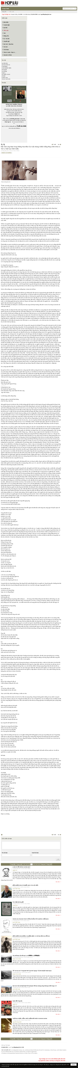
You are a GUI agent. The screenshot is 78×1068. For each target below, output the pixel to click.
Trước (54, 144)
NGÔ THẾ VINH (16, 888)
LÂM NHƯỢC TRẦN (6, 68)
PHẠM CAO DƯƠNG (6, 152)
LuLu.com (22, 118)
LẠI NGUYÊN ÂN (6, 64)
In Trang (2, 835)
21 (31, 864)
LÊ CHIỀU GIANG (6, 74)
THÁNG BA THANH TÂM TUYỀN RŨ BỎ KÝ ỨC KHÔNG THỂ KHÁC (31, 919)
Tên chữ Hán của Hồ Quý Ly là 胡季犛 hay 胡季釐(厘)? (26, 955)
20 (29, 864)
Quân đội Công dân (17, 1001)
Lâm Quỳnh (4, 69)
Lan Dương (4, 71)
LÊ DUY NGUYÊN (6, 79)
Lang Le (3, 72)
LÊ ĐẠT (3, 76)
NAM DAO (15, 905)
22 (33, 864)
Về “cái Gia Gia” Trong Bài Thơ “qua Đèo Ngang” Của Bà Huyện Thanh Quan (32, 970)
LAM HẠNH (4, 66)
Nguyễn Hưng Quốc (17, 1022)
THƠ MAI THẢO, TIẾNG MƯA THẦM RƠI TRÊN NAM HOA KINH (30, 1018)
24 (38, 864)
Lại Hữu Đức (5, 63)
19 (26, 864)
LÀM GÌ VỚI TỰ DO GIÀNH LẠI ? (21, 867)
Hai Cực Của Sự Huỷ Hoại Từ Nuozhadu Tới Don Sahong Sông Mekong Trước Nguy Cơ (34, 985)
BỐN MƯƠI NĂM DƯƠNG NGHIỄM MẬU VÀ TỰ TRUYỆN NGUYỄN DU (31, 936)
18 (24, 864)
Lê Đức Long (5, 77)
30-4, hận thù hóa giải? (18, 902)
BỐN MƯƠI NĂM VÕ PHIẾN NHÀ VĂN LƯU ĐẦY (25, 885)
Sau (58, 144)
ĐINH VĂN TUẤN (17, 959)
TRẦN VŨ (15, 870)
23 (36, 864)
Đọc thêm (58, 881)
